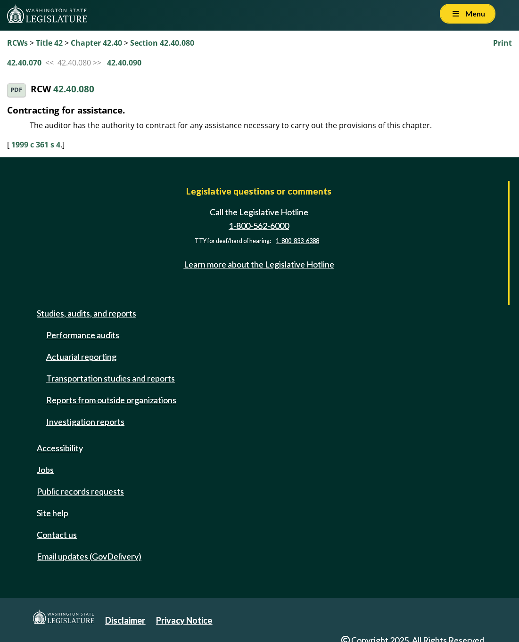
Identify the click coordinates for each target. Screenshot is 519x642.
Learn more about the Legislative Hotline (259, 264)
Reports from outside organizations (111, 400)
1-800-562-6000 (259, 225)
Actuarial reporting (81, 356)
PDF (16, 90)
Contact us (57, 534)
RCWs (17, 43)
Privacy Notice (184, 620)
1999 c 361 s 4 (35, 144)
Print (502, 43)
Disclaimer (125, 620)
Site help (52, 513)
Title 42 (49, 43)
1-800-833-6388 (297, 240)
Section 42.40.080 (162, 43)
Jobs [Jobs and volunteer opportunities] (45, 469)
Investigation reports (85, 421)
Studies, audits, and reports (86, 313)
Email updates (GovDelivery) (89, 556)
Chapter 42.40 (96, 43)
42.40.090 (124, 62)
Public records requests (80, 491)
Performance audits (82, 335)
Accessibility (60, 448)
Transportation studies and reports (110, 378)
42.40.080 (73, 89)
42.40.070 (24, 62)
